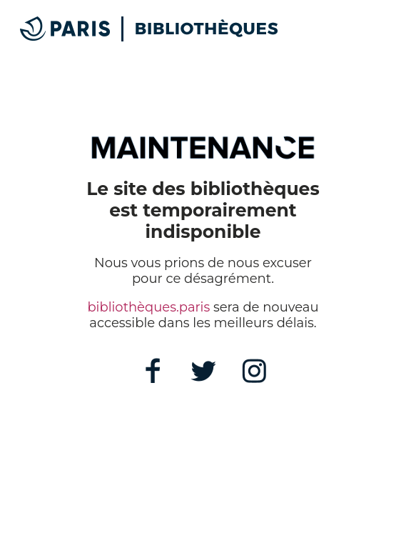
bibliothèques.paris (148, 307)
